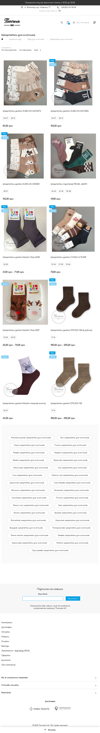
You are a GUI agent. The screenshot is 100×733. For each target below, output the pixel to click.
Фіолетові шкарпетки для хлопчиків (28, 520)
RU (60, 11)
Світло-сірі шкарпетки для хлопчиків (70, 475)
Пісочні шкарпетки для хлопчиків (72, 498)
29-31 (6, 411)
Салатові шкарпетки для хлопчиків (29, 498)
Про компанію (8, 665)
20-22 (13, 337)
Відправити (73, 599)
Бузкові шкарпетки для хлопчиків (71, 513)
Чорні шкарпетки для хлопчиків (29, 445)
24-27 (6, 118)
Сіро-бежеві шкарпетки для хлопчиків (72, 483)
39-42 (53, 191)
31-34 (61, 191)
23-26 (68, 264)
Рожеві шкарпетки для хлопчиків (28, 453)
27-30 (61, 264)
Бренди (5, 646)
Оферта (5, 655)
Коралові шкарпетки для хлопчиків (72, 520)
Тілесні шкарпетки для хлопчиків (70, 445)
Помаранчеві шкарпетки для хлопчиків (71, 528)
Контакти (6, 623)
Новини (5, 637)
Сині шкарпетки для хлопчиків (27, 475)
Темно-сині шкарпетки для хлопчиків (31, 505)
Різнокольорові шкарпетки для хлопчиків (31, 438)
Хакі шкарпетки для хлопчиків (72, 505)
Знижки (5, 641)
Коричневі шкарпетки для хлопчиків (29, 543)
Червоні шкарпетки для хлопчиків (70, 453)
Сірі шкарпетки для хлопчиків (72, 468)
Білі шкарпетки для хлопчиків (74, 438)
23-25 (6, 264)
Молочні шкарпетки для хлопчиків (28, 490)
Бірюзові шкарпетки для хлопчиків (70, 460)
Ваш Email (42, 594)
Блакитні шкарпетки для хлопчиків (71, 490)
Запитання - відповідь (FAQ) (15, 651)
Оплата (5, 632)
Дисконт (6, 660)
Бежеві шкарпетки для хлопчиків (73, 535)
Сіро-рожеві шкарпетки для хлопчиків (50, 550)
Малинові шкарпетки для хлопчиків (30, 468)
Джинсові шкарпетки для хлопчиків (27, 483)
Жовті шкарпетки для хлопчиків (28, 460)
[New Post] (39, 709)
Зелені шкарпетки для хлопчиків (29, 513)
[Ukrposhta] (63, 708)
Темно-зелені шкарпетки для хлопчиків (29, 535)
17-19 (53, 337)
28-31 (13, 118)
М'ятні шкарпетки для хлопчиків (72, 543)
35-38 (68, 191)
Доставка (6, 627)
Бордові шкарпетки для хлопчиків (26, 528)
